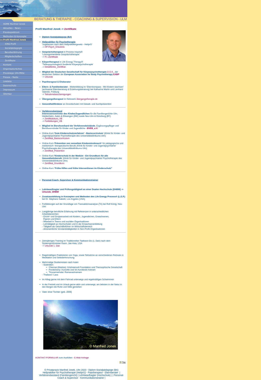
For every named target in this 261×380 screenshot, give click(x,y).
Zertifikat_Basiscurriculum (57, 138)
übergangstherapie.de (87, 99)
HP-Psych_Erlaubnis (55, 47)
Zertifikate (70, 28)
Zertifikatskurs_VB (53, 118)
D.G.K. (110, 72)
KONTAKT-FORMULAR (46, 357)
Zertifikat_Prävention (55, 150)
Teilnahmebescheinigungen (58, 94)
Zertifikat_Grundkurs (54, 163)
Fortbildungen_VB (53, 121)
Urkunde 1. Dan (52, 246)
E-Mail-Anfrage (81, 357)
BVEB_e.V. (92, 128)
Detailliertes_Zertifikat (55, 67)
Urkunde (49, 77)
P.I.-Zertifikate (51, 57)
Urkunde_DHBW (50, 192)
